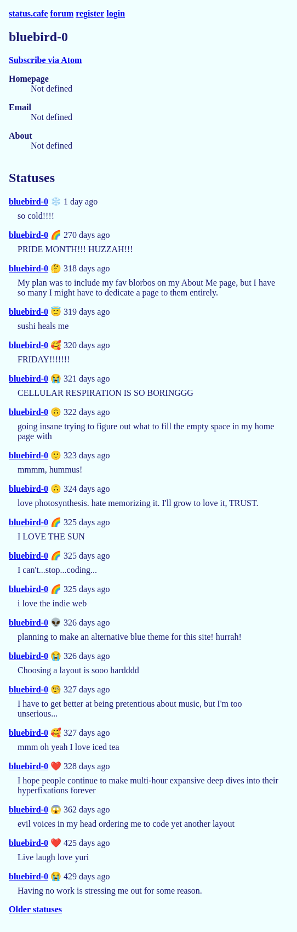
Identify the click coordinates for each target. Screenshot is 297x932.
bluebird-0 (28, 201)
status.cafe (28, 13)
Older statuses (35, 909)
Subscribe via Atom (45, 60)
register (90, 13)
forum (62, 13)
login (115, 13)
